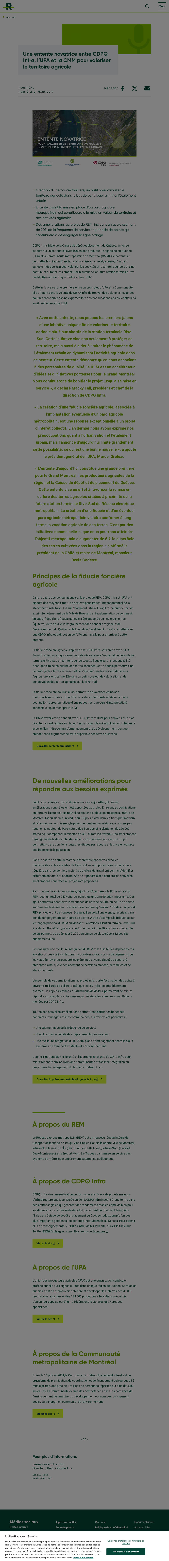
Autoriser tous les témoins (126, 1554)
